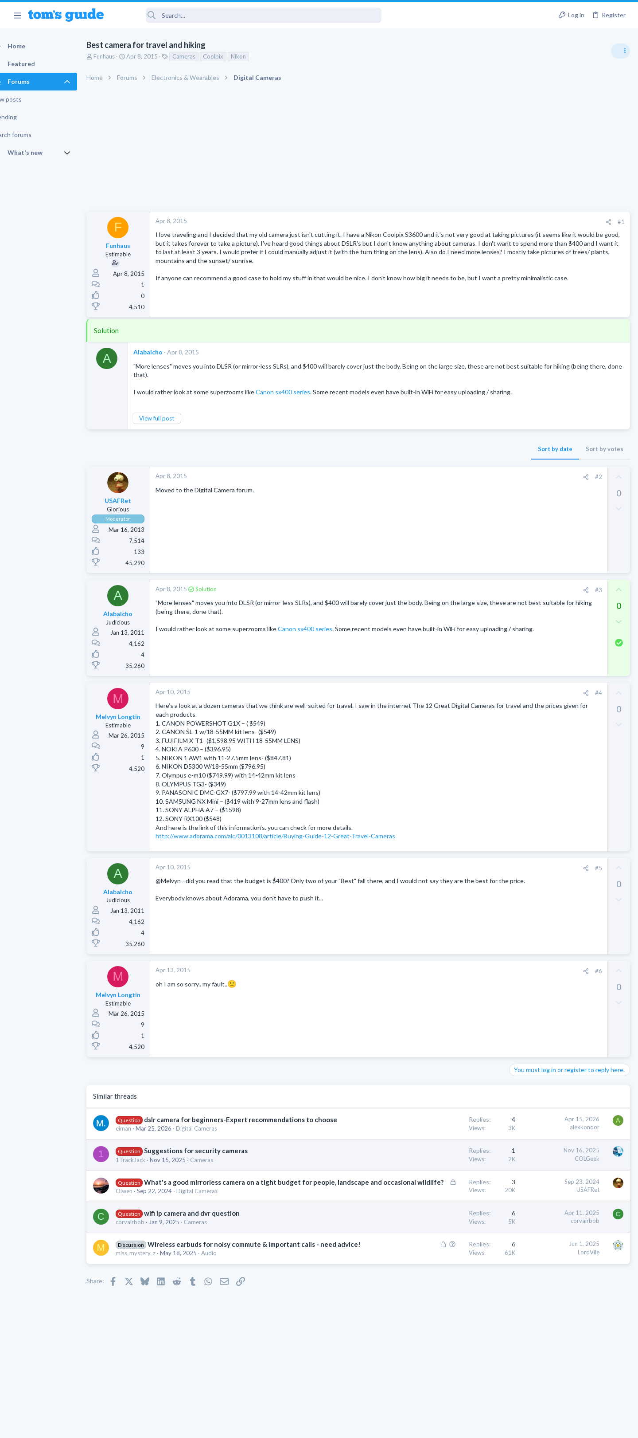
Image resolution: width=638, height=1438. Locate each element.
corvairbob (145, 1249)
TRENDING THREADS (526, 482)
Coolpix (228, 56)
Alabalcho (163, 352)
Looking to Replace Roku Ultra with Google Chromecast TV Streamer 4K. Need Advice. (567, 809)
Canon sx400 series (298, 392)
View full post (172, 427)
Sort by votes (462, 457)
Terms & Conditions (403, 1425)
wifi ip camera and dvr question (207, 1241)
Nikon (253, 56)
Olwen (139, 1218)
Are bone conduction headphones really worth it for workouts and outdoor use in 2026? (567, 510)
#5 (455, 876)
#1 (478, 221)
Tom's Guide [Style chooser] (566, 1364)
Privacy (342, 1425)
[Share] (466, 222)
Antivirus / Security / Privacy (548, 585)
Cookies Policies (285, 1425)
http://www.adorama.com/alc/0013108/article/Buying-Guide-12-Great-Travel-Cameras (291, 845)
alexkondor (442, 1135)
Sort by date (412, 457)
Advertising (223, 1425)
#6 (455, 979)
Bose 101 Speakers (552, 757)
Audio (224, 1289)
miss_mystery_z (151, 1289)
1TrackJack (146, 1177)
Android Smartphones (540, 636)
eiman (139, 1146)
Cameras (199, 56)
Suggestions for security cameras (211, 1169)
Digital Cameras (212, 1146)
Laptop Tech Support (539, 739)
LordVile (446, 1279)
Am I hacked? (544, 561)
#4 (455, 701)
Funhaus (119, 56)
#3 (455, 598)
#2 (455, 485)
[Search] (248, 15)
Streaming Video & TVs (542, 688)
